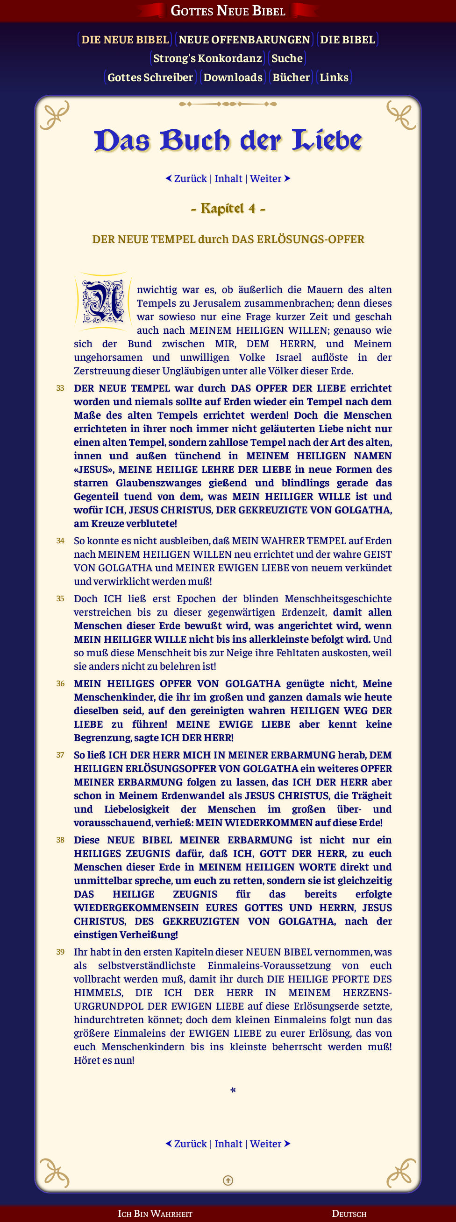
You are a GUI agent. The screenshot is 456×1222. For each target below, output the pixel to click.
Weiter (270, 177)
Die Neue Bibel (125, 38)
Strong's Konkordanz (207, 57)
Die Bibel (347, 38)
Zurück (186, 177)
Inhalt (228, 177)
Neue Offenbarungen (244, 38)
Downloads (233, 76)
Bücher (291, 76)
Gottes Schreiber (150, 76)
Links (334, 76)
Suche (287, 57)
